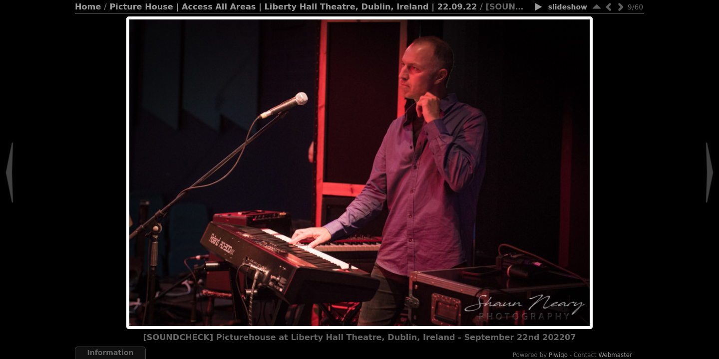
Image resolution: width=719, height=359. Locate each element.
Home (88, 6)
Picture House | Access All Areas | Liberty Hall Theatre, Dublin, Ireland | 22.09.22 (293, 6)
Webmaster (616, 355)
